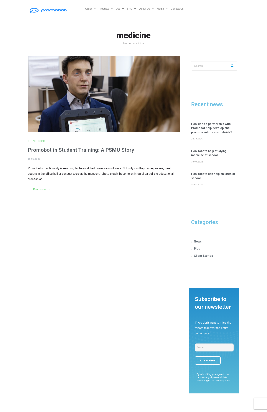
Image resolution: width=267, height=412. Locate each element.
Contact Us (178, 8)
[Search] (232, 65)
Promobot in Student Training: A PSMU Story (81, 150)
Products (105, 8)
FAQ (131, 8)
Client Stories (37, 141)
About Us (147, 8)
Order (89, 8)
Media (163, 8)
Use (119, 8)
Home (127, 43)
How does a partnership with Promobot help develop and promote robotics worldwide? (211, 128)
